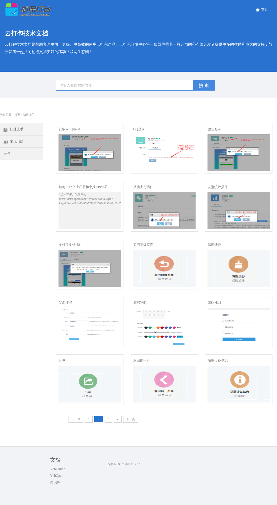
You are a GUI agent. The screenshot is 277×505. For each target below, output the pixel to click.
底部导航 (140, 302)
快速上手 (29, 114)
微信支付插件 (143, 187)
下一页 (130, 419)
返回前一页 (141, 360)
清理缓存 (214, 245)
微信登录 (214, 129)
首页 (261, 9)
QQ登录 (139, 129)
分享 (62, 360)
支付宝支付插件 (70, 245)
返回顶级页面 (143, 245)
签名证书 (65, 302)
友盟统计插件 (218, 187)
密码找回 (214, 302)
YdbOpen (56, 476)
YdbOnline (57, 469)
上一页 (76, 419)
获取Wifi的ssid (69, 129)
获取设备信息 (218, 360)
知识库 (55, 482)
